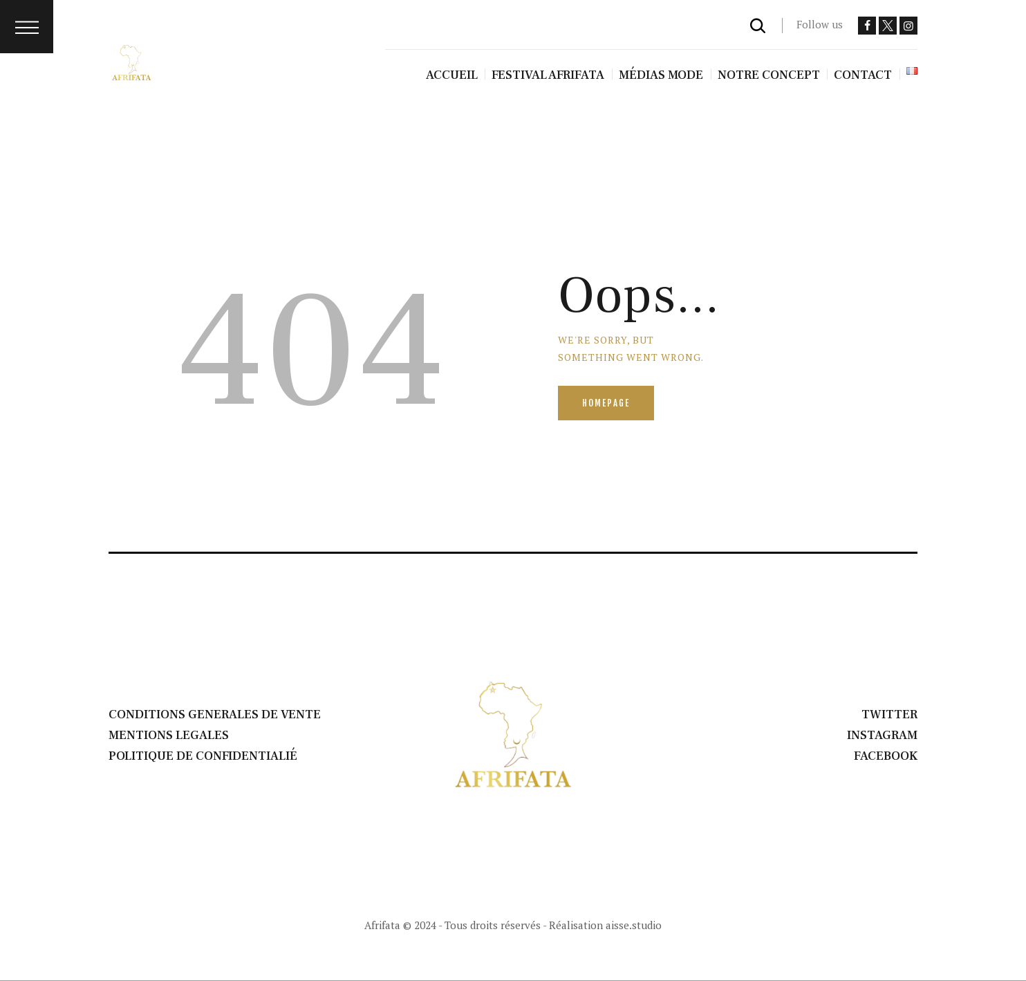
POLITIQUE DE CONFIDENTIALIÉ (203, 756)
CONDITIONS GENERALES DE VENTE (215, 714)
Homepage (606, 403)
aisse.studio (634, 925)
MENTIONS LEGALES (169, 735)
